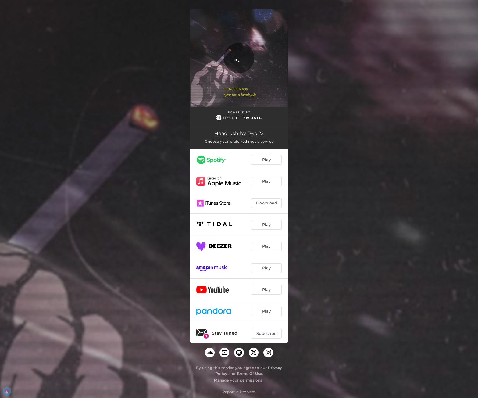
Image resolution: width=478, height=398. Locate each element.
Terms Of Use (249, 373)
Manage (221, 380)
